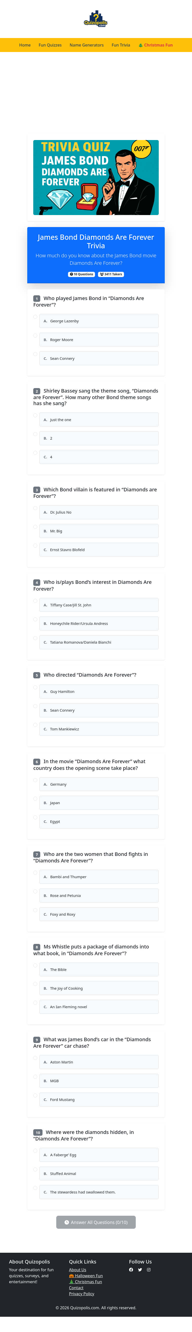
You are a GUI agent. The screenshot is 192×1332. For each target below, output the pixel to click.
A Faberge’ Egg (60, 1168)
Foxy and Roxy (60, 924)
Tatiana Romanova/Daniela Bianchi (78, 647)
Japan (52, 811)
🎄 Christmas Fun (155, 45)
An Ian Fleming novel (66, 1018)
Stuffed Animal (60, 1187)
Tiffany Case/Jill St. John (68, 609)
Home (25, 45)
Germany (55, 791)
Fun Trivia (121, 45)
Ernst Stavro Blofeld (64, 553)
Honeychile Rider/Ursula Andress (76, 628)
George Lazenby (61, 321)
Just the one (58, 421)
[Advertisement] (96, 93)
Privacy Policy (81, 1309)
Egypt (52, 830)
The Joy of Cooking (63, 999)
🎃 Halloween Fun (86, 1291)
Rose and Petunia (62, 905)
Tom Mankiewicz (62, 736)
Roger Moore (59, 340)
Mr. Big (53, 534)
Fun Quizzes (50, 45)
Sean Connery (59, 359)
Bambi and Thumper (65, 886)
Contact (76, 1303)
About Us (77, 1285)
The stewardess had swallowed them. (80, 1206)
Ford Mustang (59, 1112)
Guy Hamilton (59, 697)
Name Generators (87, 45)
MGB (51, 1093)
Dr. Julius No (58, 515)
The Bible (55, 980)
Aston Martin (59, 1074)
